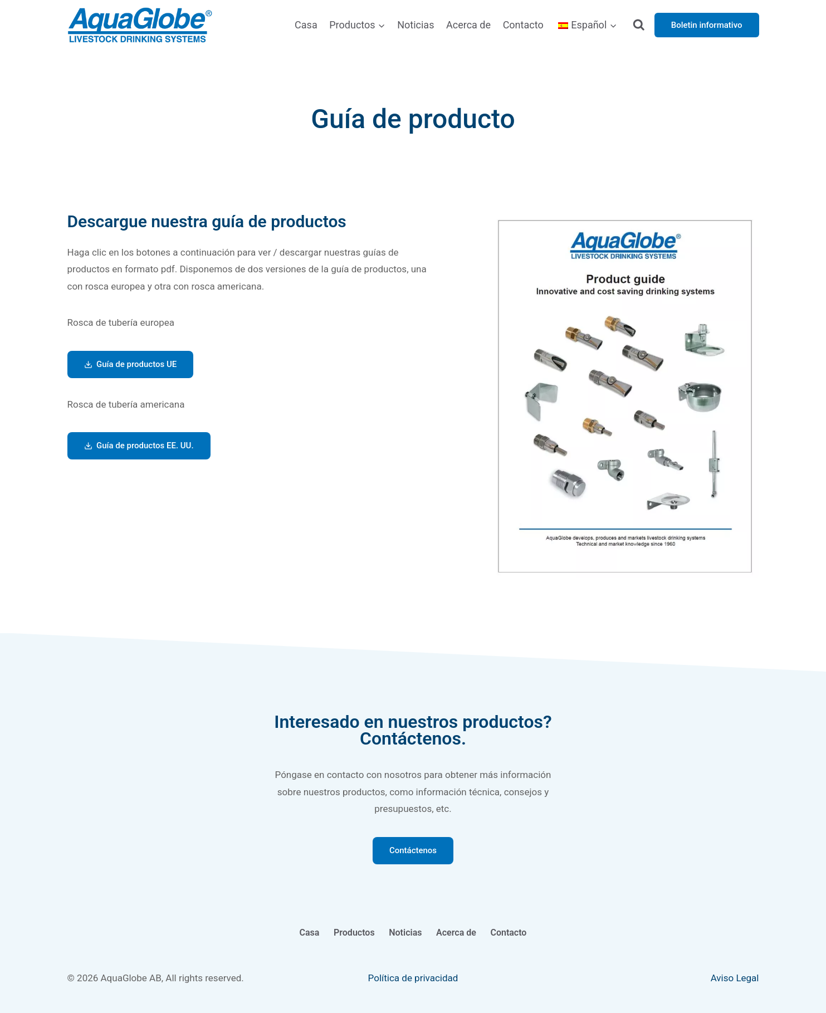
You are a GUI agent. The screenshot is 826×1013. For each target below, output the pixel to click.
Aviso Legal (735, 977)
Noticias (415, 25)
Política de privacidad (413, 977)
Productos (354, 932)
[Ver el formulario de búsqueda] (638, 25)
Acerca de (468, 25)
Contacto (523, 25)
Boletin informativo (706, 25)
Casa (306, 25)
